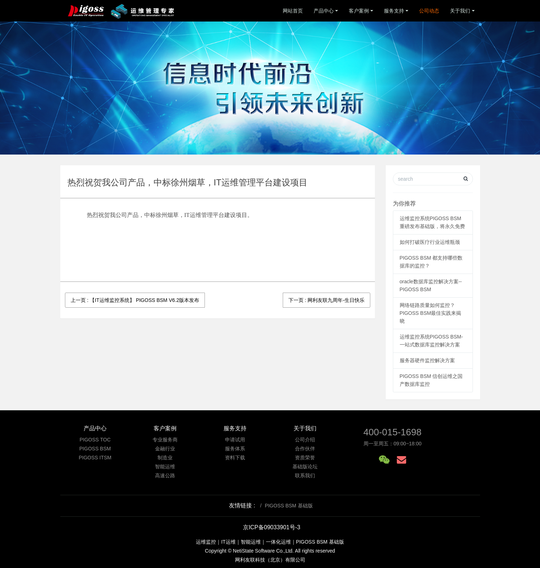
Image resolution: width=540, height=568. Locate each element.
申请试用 (235, 439)
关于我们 (460, 11)
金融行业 (165, 448)
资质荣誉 (305, 457)
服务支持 (394, 11)
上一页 (135, 300)
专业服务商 (165, 439)
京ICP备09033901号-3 (271, 527)
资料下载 (235, 457)
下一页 (326, 300)
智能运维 (165, 466)
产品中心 (324, 11)
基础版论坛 (305, 466)
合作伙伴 (305, 448)
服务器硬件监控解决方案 (427, 360)
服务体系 (235, 448)
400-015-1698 (392, 432)
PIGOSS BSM (95, 448)
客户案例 (359, 11)
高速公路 (165, 475)
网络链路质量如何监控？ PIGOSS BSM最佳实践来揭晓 (430, 313)
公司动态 (429, 11)
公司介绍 (305, 439)
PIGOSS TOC (95, 439)
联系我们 (305, 475)
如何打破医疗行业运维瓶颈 (430, 242)
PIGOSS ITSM (95, 457)
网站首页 (293, 11)
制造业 (165, 457)
